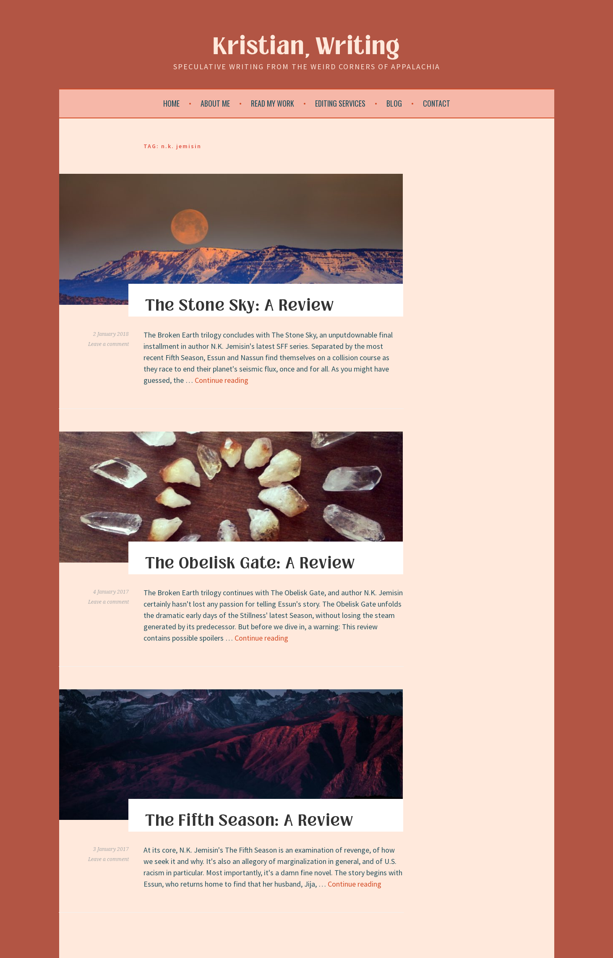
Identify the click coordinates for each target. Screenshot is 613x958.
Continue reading (221, 380)
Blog (394, 103)
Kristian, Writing (306, 47)
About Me (215, 103)
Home (171, 103)
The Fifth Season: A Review (249, 821)
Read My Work (272, 103)
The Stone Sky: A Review (239, 306)
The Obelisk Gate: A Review (250, 563)
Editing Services (340, 103)
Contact (436, 103)
